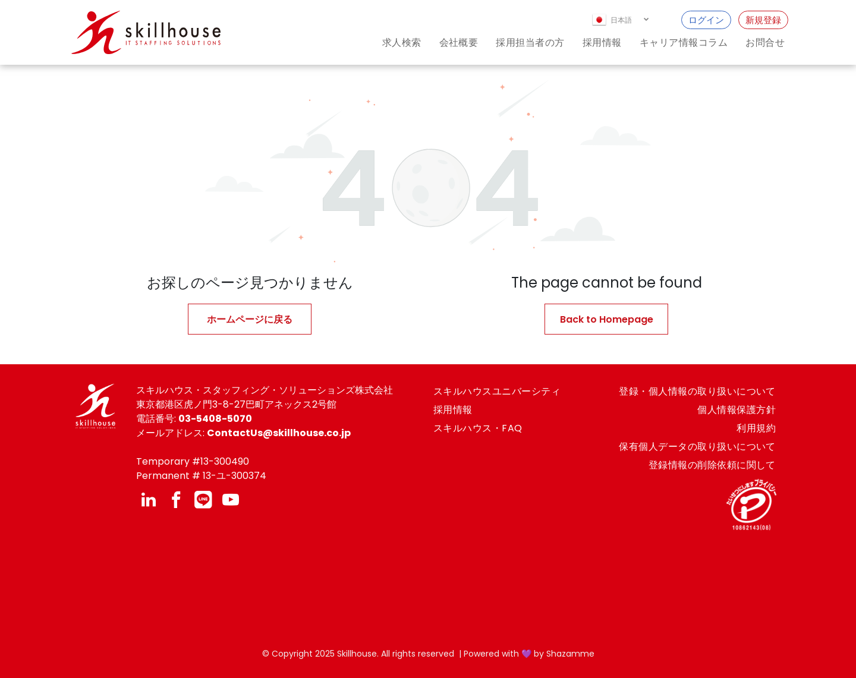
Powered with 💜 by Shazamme (529, 654)
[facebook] (175, 501)
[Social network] (203, 501)
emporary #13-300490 (195, 461)
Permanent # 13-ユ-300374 (201, 476)
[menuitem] (392, 42)
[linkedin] (148, 501)
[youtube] (230, 501)
